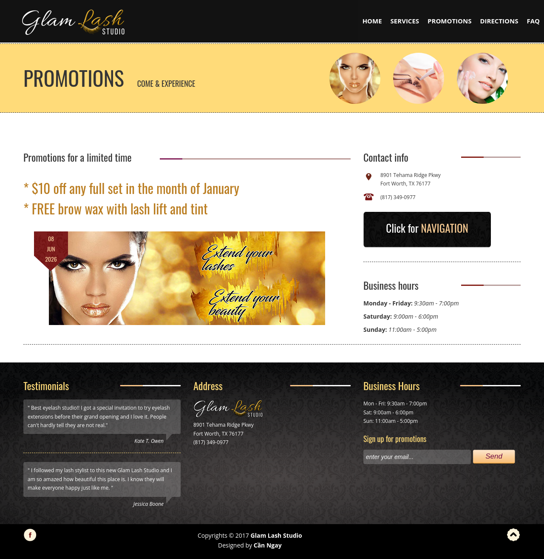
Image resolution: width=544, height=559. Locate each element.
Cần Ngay (268, 545)
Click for (427, 228)
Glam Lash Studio (276, 535)
